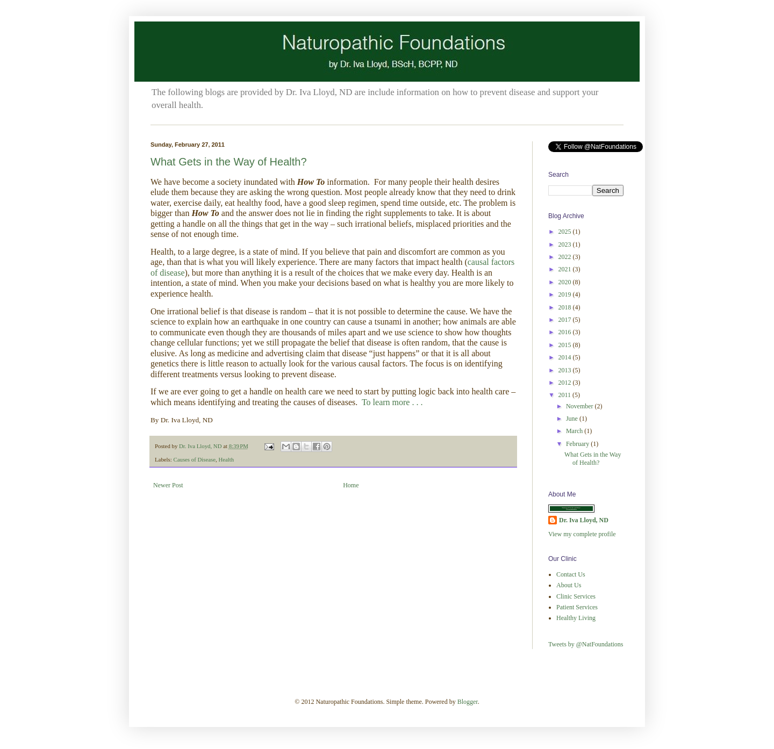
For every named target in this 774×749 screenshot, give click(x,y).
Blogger (467, 701)
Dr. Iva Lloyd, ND (583, 520)
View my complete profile (582, 534)
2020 (565, 282)
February (578, 444)
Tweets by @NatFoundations (586, 644)
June (572, 418)
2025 (565, 231)
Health (226, 459)
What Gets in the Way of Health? (228, 162)
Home (351, 485)
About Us (568, 585)
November (580, 406)
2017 (565, 319)
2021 (565, 269)
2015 (565, 345)
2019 (565, 294)
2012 (565, 382)
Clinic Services (576, 596)
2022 (565, 257)
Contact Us (570, 574)
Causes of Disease (194, 459)
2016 (565, 332)
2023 (565, 244)
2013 (565, 370)
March (575, 431)
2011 (565, 395)
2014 (565, 357)
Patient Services (577, 607)
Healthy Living (576, 618)
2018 (565, 307)
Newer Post (168, 485)
